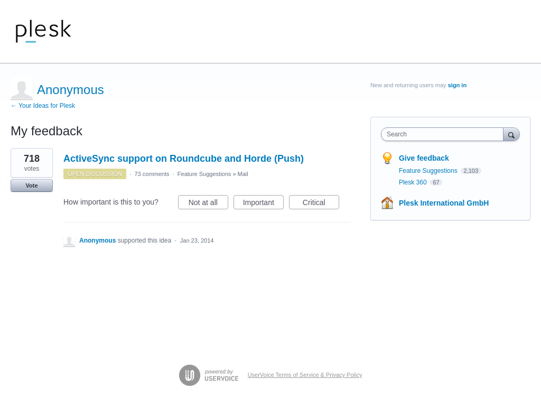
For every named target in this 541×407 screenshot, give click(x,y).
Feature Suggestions (204, 174)
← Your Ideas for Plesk (43, 105)
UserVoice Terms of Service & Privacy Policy (305, 375)
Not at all (208, 204)
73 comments (151, 174)
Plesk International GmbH (444, 203)
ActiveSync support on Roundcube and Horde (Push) (183, 158)
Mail (243, 174)
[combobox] (444, 134)
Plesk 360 (413, 182)
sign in (457, 85)
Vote (31, 185)
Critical (321, 204)
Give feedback (424, 158)
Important (263, 204)
